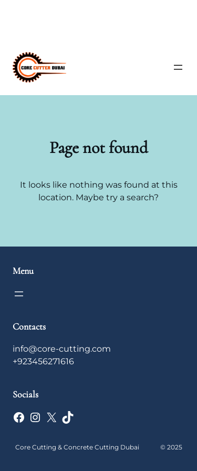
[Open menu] (178, 67)
